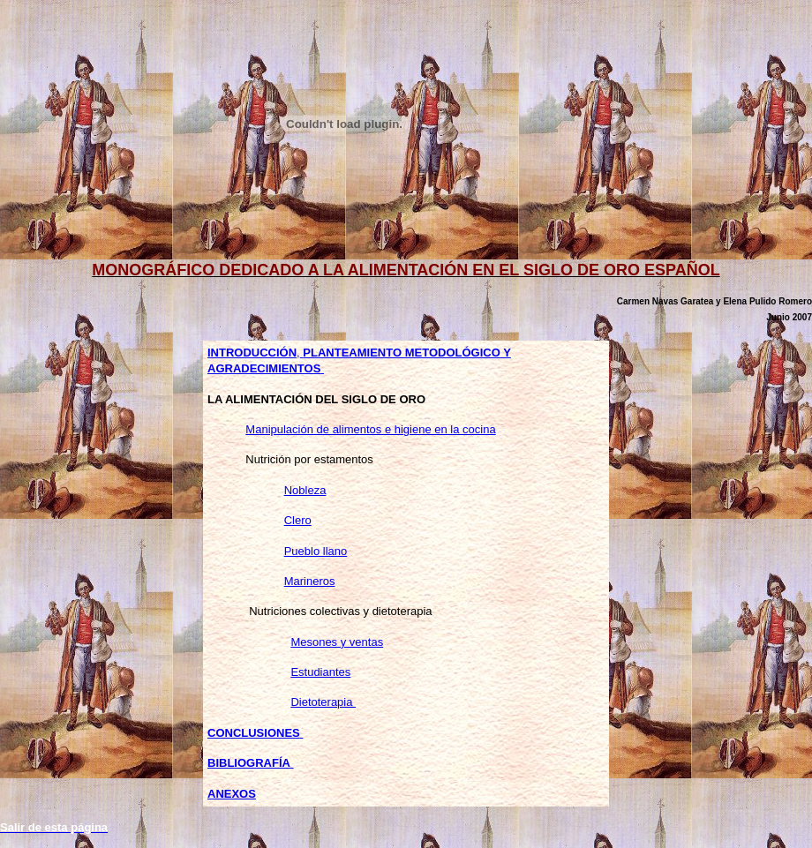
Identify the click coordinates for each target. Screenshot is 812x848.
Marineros (309, 581)
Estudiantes (320, 672)
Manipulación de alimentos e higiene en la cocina (370, 429)
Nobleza (305, 490)
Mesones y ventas (336, 642)
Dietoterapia (323, 702)
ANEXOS (231, 793)
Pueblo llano (316, 551)
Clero (298, 520)
